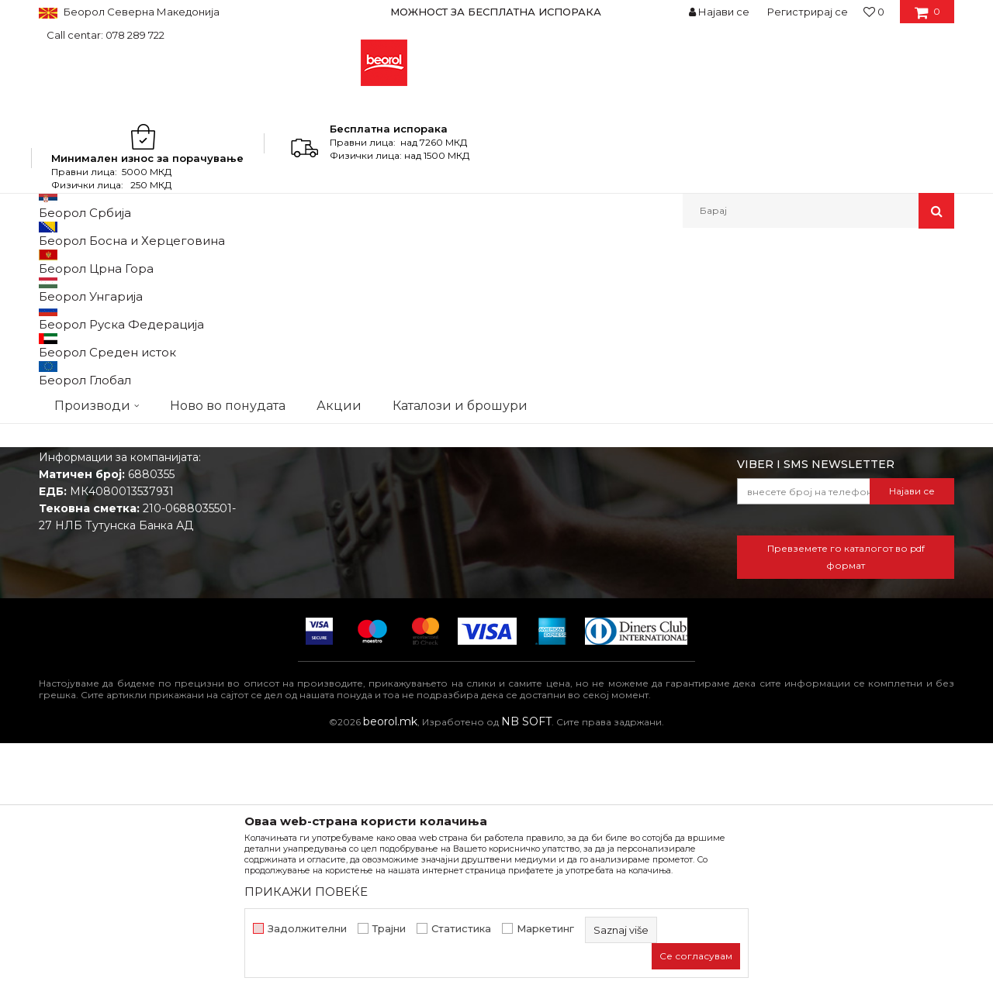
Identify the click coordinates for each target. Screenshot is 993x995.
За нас (289, 546)
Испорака (531, 632)
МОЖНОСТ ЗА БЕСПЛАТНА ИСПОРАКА (495, 11)
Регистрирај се (807, 11)
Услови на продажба (562, 546)
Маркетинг (545, 929)
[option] (496, 11)
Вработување (310, 589)
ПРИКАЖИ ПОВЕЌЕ (306, 891)
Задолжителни (307, 929)
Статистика (461, 929)
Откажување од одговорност (586, 567)
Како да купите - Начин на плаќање (604, 611)
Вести (289, 567)
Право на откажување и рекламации (606, 654)
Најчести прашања (556, 676)
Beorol (53, 261)
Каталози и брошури (330, 611)
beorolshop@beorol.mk (162, 615)
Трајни (389, 929)
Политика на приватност (573, 589)
